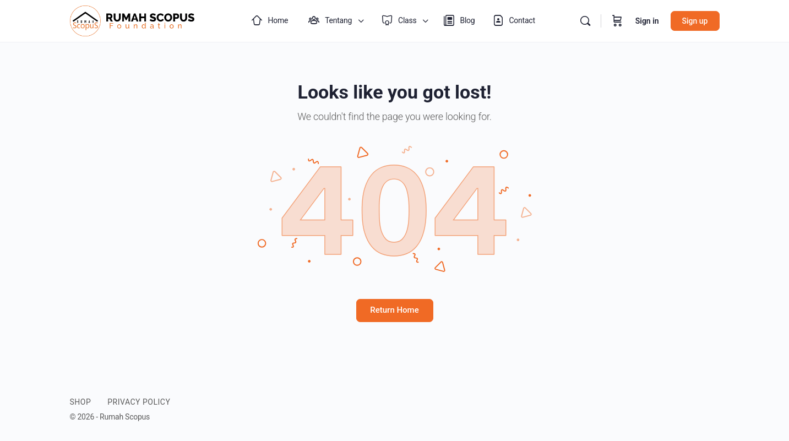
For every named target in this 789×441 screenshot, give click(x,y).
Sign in (647, 21)
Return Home (394, 310)
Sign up (695, 21)
